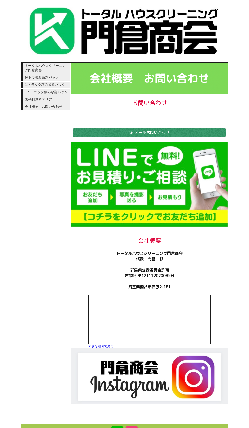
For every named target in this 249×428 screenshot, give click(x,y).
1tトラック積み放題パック (45, 85)
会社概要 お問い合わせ (43, 107)
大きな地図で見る (101, 346)
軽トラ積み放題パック (42, 77)
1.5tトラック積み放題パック (46, 92)
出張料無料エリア (38, 99)
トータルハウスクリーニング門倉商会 (45, 68)
